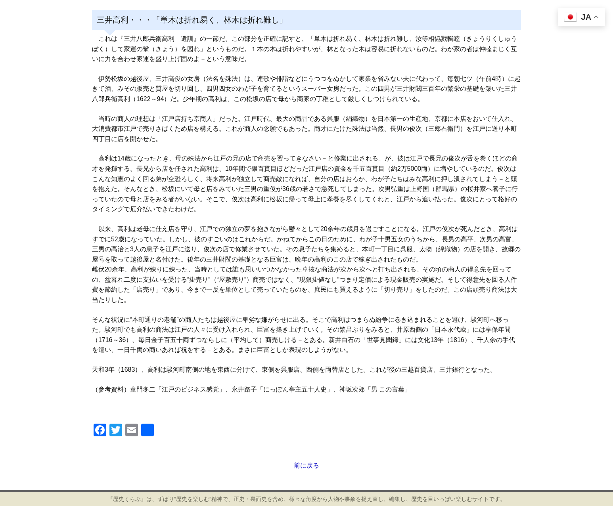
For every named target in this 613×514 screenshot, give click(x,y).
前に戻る (306, 465)
